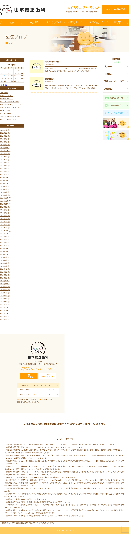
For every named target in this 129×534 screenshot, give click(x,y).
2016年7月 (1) (5, 192)
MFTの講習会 (5, 110)
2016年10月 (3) (5, 183)
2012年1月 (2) (5, 304)
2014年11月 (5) (5, 231)
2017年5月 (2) (5, 165)
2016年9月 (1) (5, 186)
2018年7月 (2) (5, 139)
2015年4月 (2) (5, 219)
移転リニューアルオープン (9, 119)
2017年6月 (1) (5, 162)
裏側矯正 (108, 89)
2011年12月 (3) (5, 307)
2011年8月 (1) (5, 319)
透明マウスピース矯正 (114, 81)
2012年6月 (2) (5, 296)
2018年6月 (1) (5, 142)
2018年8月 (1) (5, 136)
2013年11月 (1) (5, 251)
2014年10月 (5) (5, 233)
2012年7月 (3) (5, 293)
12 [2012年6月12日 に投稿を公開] (5, 76)
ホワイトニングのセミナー (9, 102)
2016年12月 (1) (5, 177)
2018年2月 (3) (5, 145)
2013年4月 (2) (5, 269)
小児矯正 (108, 74)
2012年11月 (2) (5, 284)
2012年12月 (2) (5, 281)
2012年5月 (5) (5, 298)
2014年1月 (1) (5, 245)
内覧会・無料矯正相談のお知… (11, 116)
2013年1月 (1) (5, 278)
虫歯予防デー (50, 79)
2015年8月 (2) (5, 207)
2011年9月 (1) (5, 316)
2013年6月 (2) (5, 263)
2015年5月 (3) (5, 216)
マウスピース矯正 (6, 96)
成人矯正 (108, 66)
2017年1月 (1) (5, 174)
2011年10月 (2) (5, 313)
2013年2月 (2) (5, 275)
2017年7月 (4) (5, 160)
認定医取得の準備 (52, 62)
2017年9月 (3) (5, 154)
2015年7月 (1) (5, 210)
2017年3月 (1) (5, 171)
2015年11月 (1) (5, 201)
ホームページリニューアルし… (11, 107)
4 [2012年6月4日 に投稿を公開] (1, 73)
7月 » (7, 85)
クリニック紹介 (32, 22)
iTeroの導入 (4, 93)
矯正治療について (96, 22)
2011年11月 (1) (5, 310)
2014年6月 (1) (5, 236)
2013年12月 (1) (5, 248)
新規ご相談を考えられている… (11, 104)
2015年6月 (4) (5, 213)
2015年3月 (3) (5, 222)
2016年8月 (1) (5, 189)
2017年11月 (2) (5, 148)
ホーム (11, 22)
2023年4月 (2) (5, 130)
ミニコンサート (5, 113)
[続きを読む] (85, 71)
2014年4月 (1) (5, 242)
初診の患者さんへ (6, 99)
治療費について (116, 98)
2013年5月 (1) (5, 266)
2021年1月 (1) (5, 133)
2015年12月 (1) (5, 198)
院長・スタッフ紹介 (54, 22)
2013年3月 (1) (5, 272)
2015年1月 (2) (5, 228)
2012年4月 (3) (5, 301)
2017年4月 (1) (5, 168)
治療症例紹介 (115, 105)
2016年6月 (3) (5, 195)
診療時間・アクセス (75, 22)
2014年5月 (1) (5, 239)
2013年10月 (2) (5, 254)
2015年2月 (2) (5, 225)
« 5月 (2, 85)
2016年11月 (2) (5, 180)
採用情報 (117, 22)
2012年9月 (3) (5, 287)
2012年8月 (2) (5, 290)
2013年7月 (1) (5, 260)
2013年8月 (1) (5, 257)
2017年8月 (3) (5, 157)
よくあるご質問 (116, 113)
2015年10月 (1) (5, 204)
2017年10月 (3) (5, 151)
